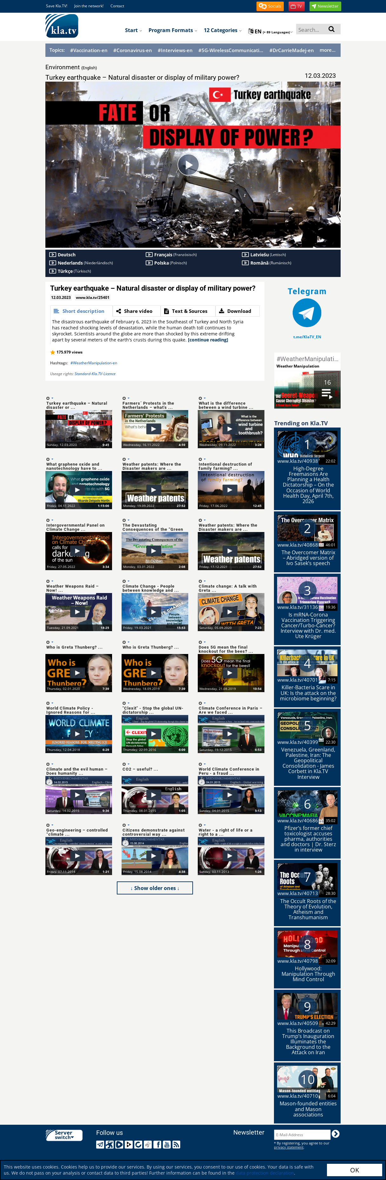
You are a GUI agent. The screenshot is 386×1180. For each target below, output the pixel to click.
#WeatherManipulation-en (93, 363)
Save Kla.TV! (56, 6)
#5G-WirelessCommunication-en (231, 50)
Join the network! (88, 6)
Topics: (57, 50)
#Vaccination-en (89, 50)
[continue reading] (208, 340)
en (270, 31)
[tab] (81, 311)
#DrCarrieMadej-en (292, 50)
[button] (270, 6)
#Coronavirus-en (132, 50)
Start (133, 30)
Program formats (173, 30)
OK (354, 1170)
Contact (117, 6)
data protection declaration (265, 1173)
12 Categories (223, 30)
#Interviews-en (175, 50)
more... (328, 50)
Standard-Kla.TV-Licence (95, 373)
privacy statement (288, 1147)
